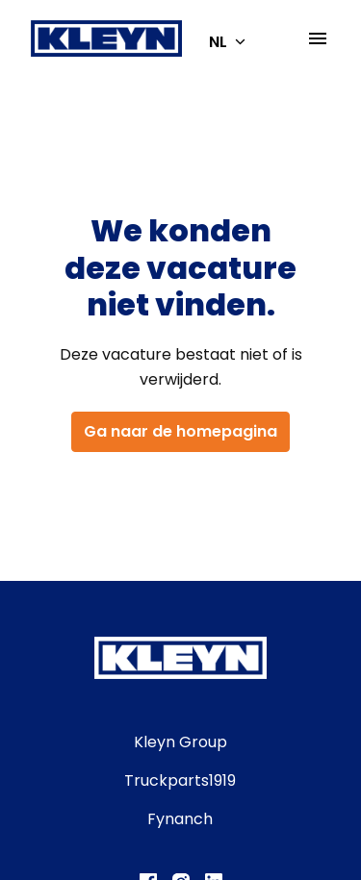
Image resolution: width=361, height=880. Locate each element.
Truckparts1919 (180, 780)
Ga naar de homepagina (180, 431)
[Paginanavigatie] (317, 38)
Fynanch (180, 819)
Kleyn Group (180, 742)
